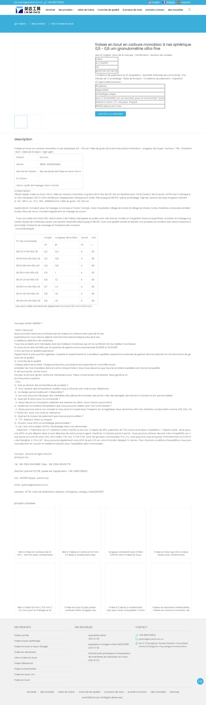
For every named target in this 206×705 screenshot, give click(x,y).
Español (185, 2)
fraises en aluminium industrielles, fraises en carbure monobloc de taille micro (171, 609)
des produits (65, 9)
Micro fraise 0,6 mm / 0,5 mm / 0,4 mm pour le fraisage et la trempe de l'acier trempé (35, 609)
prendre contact (155, 9)
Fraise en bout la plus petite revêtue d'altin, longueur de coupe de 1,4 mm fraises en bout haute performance (80, 609)
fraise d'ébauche (23, 663)
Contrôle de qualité (108, 9)
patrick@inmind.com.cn (30, 2)
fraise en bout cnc (24, 674)
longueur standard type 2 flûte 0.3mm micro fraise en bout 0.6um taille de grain (126, 553)
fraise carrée (21, 635)
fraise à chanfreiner (25, 668)
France (171, 2)
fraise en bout (22, 680)
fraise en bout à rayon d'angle (31, 646)
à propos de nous (132, 9)
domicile (50, 9)
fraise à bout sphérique (27, 641)
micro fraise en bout (62, 23)
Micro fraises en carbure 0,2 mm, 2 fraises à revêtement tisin (80, 553)
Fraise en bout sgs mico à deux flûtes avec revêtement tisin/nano (171, 553)
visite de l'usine (86, 9)
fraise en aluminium (25, 652)
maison (22, 23)
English (156, 2)
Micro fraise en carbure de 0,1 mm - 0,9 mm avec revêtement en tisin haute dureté (35, 553)
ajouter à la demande (110, 114)
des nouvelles (175, 9)
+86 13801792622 (55, 2)
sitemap (174, 692)
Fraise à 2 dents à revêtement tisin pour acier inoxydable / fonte (126, 609)
